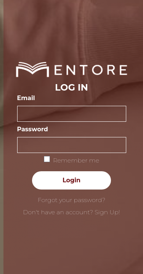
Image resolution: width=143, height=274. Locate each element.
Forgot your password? (72, 200)
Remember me (76, 160)
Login (71, 180)
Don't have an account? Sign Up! (71, 212)
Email (26, 98)
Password (32, 129)
